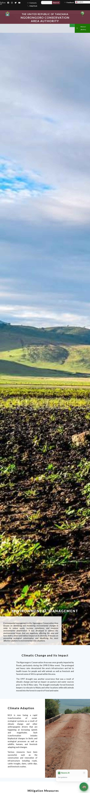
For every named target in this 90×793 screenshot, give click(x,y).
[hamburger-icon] (72, 25)
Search (56, 3)
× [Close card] (84, 773)
